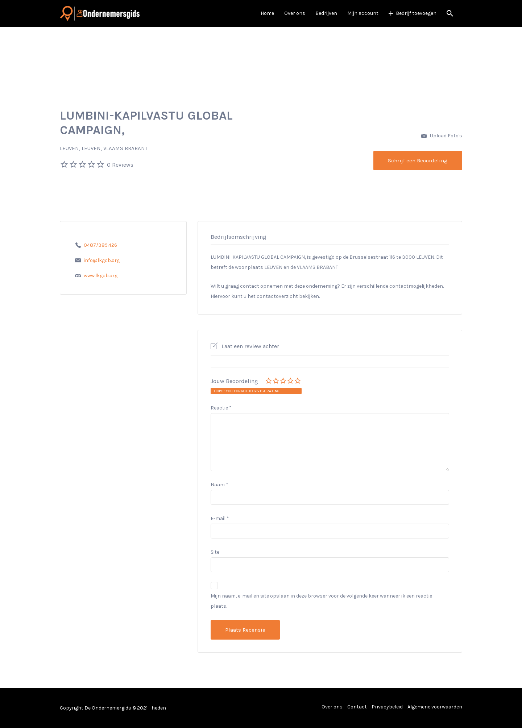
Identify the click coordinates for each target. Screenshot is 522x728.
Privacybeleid (387, 707)
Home (267, 13)
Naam (219, 485)
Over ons (294, 13)
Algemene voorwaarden (434, 707)
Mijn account (362, 13)
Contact (357, 707)
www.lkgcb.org (100, 276)
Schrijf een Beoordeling (418, 160)
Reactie (221, 408)
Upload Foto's (441, 136)
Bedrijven (326, 13)
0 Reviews (120, 164)
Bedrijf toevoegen (416, 13)
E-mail (220, 518)
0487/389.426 (100, 245)
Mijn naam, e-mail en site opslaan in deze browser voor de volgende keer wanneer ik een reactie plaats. (321, 601)
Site (215, 552)
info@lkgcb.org (102, 260)
